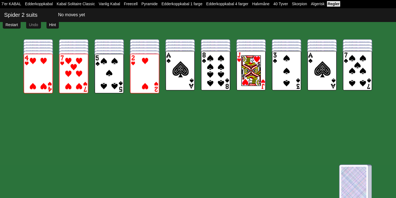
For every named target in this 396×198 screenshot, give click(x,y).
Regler (334, 4)
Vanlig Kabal (109, 4)
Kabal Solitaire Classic (76, 4)
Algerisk (317, 4)
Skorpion (299, 4)
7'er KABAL (11, 4)
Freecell (131, 4)
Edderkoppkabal (39, 4)
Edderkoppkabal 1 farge (181, 4)
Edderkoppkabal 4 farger (227, 4)
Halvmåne (261, 4)
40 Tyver (280, 4)
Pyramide (149, 4)
